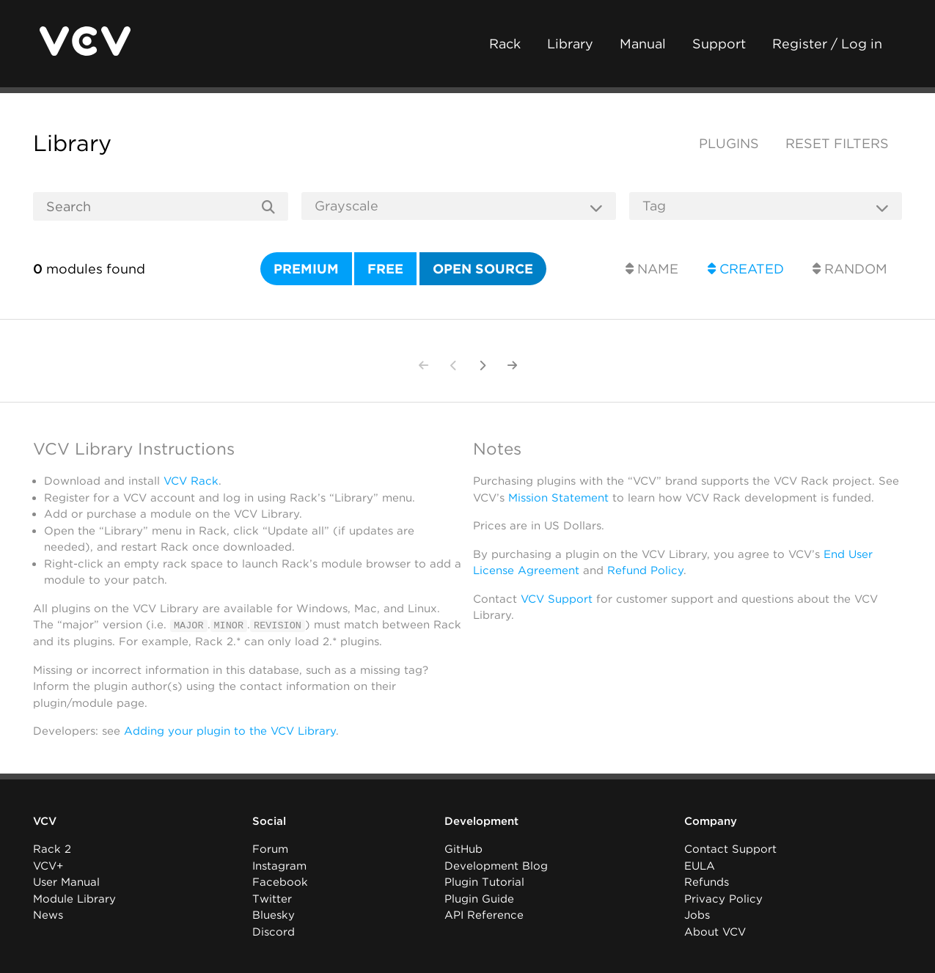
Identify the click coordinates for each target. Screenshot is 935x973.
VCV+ (48, 866)
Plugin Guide (479, 899)
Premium (306, 268)
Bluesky (273, 915)
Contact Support (730, 849)
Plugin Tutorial (484, 882)
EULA (699, 866)
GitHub (463, 849)
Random (850, 268)
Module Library (74, 899)
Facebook (280, 882)
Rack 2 (52, 849)
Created (746, 268)
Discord (273, 932)
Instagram (279, 866)
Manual (643, 43)
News (48, 915)
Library (570, 43)
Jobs (697, 915)
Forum (270, 849)
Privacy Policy (723, 899)
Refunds (706, 882)
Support (719, 43)
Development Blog (496, 866)
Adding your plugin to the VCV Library (230, 731)
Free (385, 268)
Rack (505, 43)
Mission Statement (558, 497)
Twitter (272, 899)
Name (652, 268)
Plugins (729, 143)
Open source (483, 268)
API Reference (484, 915)
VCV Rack (191, 481)
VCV (44, 821)
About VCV (715, 932)
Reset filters (837, 143)
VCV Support (557, 599)
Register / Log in (827, 43)
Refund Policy (645, 570)
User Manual (66, 882)
